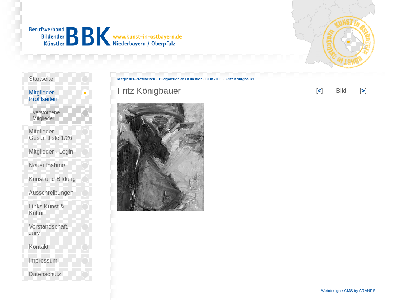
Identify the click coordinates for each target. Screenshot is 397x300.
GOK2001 (213, 79)
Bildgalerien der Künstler (181, 79)
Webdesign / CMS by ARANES (348, 290)
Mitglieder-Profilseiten (136, 79)
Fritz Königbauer (240, 79)
